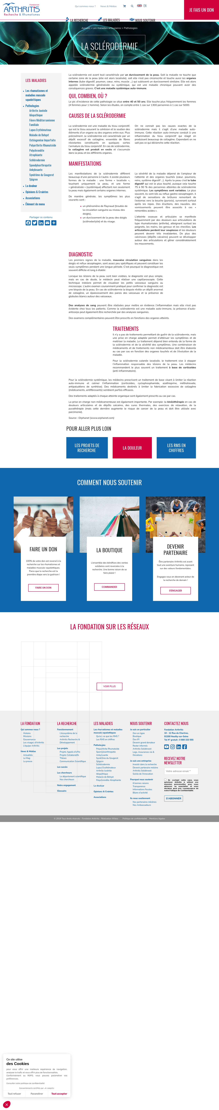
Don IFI (136, 1027)
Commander (109, 587)
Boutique (137, 1024)
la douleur (132, 448)
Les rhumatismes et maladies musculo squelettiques (36, 95)
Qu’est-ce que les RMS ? (107, 1024)
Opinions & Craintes (36, 192)
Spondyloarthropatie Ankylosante (106, 1042)
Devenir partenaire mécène (145, 1055)
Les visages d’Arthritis (33, 1030)
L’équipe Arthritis (31, 1033)
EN (141, 5)
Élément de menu (35, 204)
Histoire (27, 1021)
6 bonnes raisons (141, 1071)
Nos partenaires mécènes (144, 1090)
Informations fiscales (142, 1077)
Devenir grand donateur (144, 1030)
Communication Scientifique (73, 1049)
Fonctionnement (65, 1017)
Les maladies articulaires (107, 28)
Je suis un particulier (140, 1017)
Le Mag (26, 1046)
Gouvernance (29, 1027)
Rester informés (140, 1033)
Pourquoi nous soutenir (141, 1067)
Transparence (139, 1074)
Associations (32, 198)
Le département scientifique (73, 1064)
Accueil (86, 28)
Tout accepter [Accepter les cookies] (59, 1093)
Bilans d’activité (140, 1080)
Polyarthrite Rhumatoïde (42, 145)
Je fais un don (201, 12)
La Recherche (79, 20)
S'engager (175, 590)
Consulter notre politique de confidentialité (25, 1083)
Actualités (28, 1043)
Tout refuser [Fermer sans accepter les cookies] (14, 1093)
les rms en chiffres (176, 447)
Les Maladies (111, 20)
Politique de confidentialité (135, 1106)
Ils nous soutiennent (140, 1086)
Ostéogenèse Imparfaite (42, 140)
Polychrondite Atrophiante (108, 1068)
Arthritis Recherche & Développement (70, 1029)
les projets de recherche (87, 447)
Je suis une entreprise (140, 1049)
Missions (27, 1024)
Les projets (62, 1036)
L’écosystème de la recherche (68, 1023)
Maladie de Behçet (39, 135)
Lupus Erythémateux (40, 130)
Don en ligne (139, 1021)
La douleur (31, 186)
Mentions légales (157, 1106)
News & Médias (108, 6)
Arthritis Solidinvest (142, 1037)
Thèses (63, 1046)
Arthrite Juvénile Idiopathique (104, 1060)
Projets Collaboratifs (69, 1043)
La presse (27, 1049)
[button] (7, 1104)
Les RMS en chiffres (105, 1027)
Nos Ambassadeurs (142, 1093)
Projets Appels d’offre (70, 1040)
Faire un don (43, 587)
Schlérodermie (37, 160)
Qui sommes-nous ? (85, 6)
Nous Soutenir (145, 20)
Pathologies (131, 28)
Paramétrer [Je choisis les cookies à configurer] (37, 1093)
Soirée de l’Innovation (143, 1062)
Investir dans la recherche (145, 1052)
